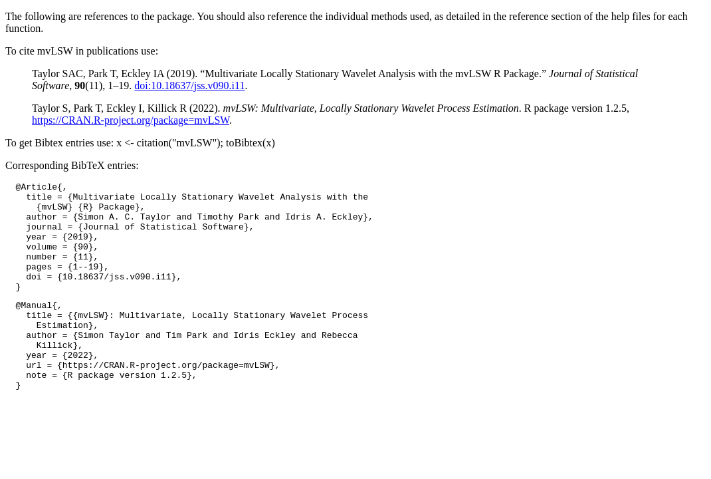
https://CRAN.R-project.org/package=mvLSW (130, 120)
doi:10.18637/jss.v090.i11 (189, 85)
